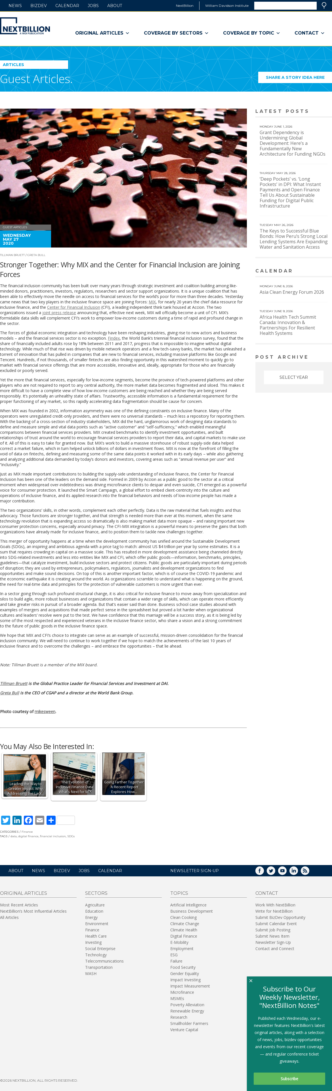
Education (94, 911)
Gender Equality (184, 973)
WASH (90, 973)
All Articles (9, 917)
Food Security (183, 967)
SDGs (71, 836)
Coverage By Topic (251, 33)
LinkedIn (297, 872)
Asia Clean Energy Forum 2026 (292, 292)
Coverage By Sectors (176, 33)
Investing (93, 942)
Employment (182, 948)
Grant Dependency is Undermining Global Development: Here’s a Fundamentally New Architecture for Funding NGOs (292, 143)
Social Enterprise (100, 948)
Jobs (93, 5)
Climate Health (183, 930)
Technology (96, 954)
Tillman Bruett (12, 255)
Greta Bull (36, 255)
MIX (152, 302)
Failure (176, 961)
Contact (310, 33)
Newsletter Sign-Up (273, 942)
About (114, 5)
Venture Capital (184, 1029)
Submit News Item (272, 936)
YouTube (286, 872)
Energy (91, 917)
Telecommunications (104, 961)
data (13, 836)
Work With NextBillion (275, 905)
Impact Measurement (190, 986)
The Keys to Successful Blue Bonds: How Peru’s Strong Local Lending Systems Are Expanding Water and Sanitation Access (294, 239)
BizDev (38, 5)
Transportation (99, 967)
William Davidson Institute (227, 5)
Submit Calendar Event (276, 923)
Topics (179, 893)
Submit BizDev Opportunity (280, 917)
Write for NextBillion (274, 911)
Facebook (263, 872)
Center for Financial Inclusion (73, 307)
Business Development (191, 911)
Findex (114, 338)
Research (178, 1017)
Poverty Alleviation (187, 1004)
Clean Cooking (183, 917)
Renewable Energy (187, 1011)
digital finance (28, 836)
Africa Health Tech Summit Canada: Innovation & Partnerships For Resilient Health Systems (288, 325)
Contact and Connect (274, 948)
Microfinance (182, 992)
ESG (174, 954)
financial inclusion (53, 836)
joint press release (59, 312)
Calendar (67, 5)
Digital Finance (183, 936)
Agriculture (95, 905)
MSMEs (177, 998)
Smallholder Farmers (189, 1023)
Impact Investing (185, 979)
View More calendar (313, 271)
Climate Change (184, 923)
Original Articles (102, 33)
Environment (96, 923)
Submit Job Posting (272, 930)
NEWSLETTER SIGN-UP (194, 870)
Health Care (96, 936)
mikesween (45, 711)
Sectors (96, 893)
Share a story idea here (299, 79)
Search (324, 5)
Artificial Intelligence (188, 905)
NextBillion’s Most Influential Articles (33, 911)
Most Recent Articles (19, 905)
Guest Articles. (36, 78)
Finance (27, 832)
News (15, 5)
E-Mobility (179, 942)
